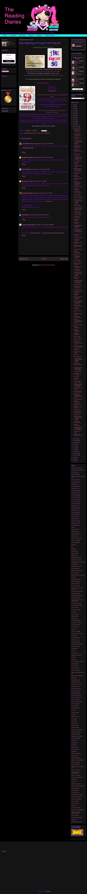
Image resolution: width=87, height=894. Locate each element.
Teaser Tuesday (77, 194)
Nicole (24, 181)
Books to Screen (74, 583)
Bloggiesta (73, 555)
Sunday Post (74, 764)
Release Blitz (74, 734)
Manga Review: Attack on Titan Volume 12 (77, 130)
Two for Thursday (75, 807)
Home (5, 35)
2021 (74, 113)
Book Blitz (73, 564)
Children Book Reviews (76, 595)
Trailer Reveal (74, 801)
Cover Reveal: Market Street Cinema (77, 257)
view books (83, 49)
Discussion (73, 618)
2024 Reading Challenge (78, 42)
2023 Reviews (74, 523)
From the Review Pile (75, 644)
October (76, 438)
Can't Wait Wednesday (76, 591)
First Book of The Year (76, 633)
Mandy (9, 42)
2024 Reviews (74, 525)
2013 (74, 459)
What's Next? (76, 376)
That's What (73, 790)
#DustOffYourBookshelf (76, 470)
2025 (74, 106)
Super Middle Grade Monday (77, 766)
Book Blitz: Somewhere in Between (77, 330)
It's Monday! (73, 665)
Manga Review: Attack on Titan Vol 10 (78, 151)
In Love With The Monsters (77, 661)
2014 (74, 457)
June (75, 446)
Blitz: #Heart (76, 354)
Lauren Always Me (28, 224)
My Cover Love (74, 699)
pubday (73, 714)
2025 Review (74, 529)
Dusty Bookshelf (74, 620)
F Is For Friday (74, 626)
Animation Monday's (75, 538)
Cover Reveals (74, 609)
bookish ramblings (75, 579)
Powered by (9, 64)
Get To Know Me (74, 646)
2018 (74, 119)
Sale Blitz (73, 751)
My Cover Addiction (75, 697)
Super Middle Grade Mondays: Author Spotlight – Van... (78, 158)
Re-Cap (73, 718)
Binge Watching (74, 542)
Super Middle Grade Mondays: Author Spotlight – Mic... (78, 209)
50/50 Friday (74, 536)
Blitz (72, 549)
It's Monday (73, 663)
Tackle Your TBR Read (76, 777)
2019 (74, 117)
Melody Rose (76, 85)
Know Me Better (74, 670)
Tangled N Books (27, 157)
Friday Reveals (74, 642)
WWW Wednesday (75, 821)
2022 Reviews (74, 518)
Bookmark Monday (75, 581)
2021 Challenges (74, 514)
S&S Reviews (74, 749)
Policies (31, 35)
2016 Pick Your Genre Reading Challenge (77, 134)
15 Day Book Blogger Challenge (78, 476)
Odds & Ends (74, 705)
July (75, 444)
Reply (24, 152)
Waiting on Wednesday (76, 809)
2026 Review (74, 531)
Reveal (72, 740)
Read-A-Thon (74, 727)
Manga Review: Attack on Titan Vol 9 (78, 364)
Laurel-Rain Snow (28, 143)
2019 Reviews (74, 510)
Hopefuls (73, 659)
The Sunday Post (77, 160)
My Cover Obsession (75, 701)
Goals (72, 650)
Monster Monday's (75, 688)
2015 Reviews (74, 492)
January (76, 455)
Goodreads (52, 91)
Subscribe (8, 61)
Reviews (39, 35)
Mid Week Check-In (75, 684)
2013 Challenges (74, 482)
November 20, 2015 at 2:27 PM (42, 193)
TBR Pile (73, 779)
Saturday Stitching (75, 753)
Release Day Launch (75, 736)
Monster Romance (75, 690)
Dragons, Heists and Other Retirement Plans (77, 62)
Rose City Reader (55, 69)
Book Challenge (74, 568)
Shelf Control (74, 755)
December (76, 126)
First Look (73, 635)
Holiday (73, 657)
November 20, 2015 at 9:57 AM (40, 169)
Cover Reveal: (77, 414)
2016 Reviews (74, 497)
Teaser (72, 781)
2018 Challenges (74, 503)
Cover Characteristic (75, 605)
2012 (74, 461)
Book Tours (73, 572)
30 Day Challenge (75, 533)
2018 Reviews (74, 505)
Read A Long (74, 723)
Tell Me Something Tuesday (77, 786)
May (75, 447)
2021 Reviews (74, 516)
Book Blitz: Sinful (77, 284)
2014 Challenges (74, 486)
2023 (74, 110)
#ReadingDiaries (74, 474)
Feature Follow (74, 631)
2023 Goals (22, 35)
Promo (72, 710)
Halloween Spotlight (75, 655)
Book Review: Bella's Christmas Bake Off (78, 246)
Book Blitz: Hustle (77, 254)
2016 (74, 122)
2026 (74, 104)
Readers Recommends (76, 729)
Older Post (64, 259)
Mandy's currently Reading (77, 58)
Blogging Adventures (75, 557)
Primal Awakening (76, 84)
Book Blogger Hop (75, 566)
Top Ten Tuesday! (77, 196)
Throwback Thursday (75, 794)
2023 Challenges (74, 520)
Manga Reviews (74, 682)
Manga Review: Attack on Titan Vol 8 (78, 435)
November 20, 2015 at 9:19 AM (43, 157)
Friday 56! (49, 201)
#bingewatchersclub (75, 467)
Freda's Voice (55, 73)
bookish (73, 577)
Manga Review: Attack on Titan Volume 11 (77, 147)
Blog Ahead (73, 551)
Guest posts (73, 652)
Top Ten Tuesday (74, 799)
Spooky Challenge (75, 757)
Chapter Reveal (74, 593)
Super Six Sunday (75, 769)
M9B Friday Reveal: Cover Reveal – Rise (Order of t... (78, 169)
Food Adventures (74, 637)
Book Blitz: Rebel (77, 340)
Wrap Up (73, 819)
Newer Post (23, 259)
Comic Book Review (75, 603)
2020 (74, 115)
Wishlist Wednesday (78, 186)
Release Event (74, 738)
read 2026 (73, 721)
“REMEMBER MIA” (28, 148)
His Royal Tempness (76, 80)
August (75, 442)
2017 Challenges (74, 499)
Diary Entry (73, 616)
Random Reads (74, 716)
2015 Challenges (74, 490)
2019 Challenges (74, 507)
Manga (72, 677)
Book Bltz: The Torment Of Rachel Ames (78, 343)
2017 (74, 121)
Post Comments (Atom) (48, 265)
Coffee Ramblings (75, 597)
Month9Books (74, 692)
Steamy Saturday (75, 762)
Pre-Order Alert (74, 708)
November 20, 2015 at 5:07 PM (39, 215)
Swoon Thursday (74, 775)
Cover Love (73, 607)
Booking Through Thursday (77, 575)
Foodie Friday (74, 639)
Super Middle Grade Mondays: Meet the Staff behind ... (78, 281)
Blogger (48, 891)
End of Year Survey (75, 622)
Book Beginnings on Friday (32, 133)
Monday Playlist (74, 686)
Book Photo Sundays (75, 570)
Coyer (72, 611)
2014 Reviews (74, 488)
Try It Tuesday (74, 803)
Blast (72, 544)
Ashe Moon (76, 69)
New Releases (74, 703)
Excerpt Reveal (74, 624)
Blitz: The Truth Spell (78, 197)
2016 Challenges (74, 494)
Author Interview (74, 540)
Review (72, 744)
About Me (13, 35)
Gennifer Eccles (27, 193)
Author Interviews (50, 35)
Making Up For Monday (76, 675)
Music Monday (35, 233)
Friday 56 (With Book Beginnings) (53, 233)
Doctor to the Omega (76, 68)
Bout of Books (74, 585)
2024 (74, 108)
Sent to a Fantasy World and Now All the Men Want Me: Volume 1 (77, 73)
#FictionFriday (74, 472)
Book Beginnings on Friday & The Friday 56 (78, 226)
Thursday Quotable (75, 796)
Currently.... (73, 613)
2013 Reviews (74, 484)
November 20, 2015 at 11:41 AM (36, 181)
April (75, 449)
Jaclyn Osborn (74, 76)
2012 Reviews (74, 479)
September (76, 440)
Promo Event (74, 712)
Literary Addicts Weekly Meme (77, 672)
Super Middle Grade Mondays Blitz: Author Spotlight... (78, 368)
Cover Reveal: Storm (78, 237)
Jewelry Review (74, 668)
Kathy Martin (26, 169)
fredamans (25, 215)
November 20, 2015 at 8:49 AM (43, 143)
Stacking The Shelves (75, 760)
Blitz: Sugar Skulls (77, 356)
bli (71, 546)
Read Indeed (74, 725)
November (76, 128)
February (76, 453)
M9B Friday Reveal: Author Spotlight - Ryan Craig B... (78, 385)
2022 (74, 112)
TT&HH (73, 805)
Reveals (73, 742)
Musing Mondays (74, 695)
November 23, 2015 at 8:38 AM (44, 224)
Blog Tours (73, 553)
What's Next (73, 815)
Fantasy (73, 629)
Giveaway (73, 648)
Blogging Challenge (75, 559)
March (75, 451)
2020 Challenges (74, 512)
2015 (74, 124)
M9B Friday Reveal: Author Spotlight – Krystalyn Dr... (78, 302)
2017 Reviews (74, 501)
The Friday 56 (45, 133)
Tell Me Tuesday (74, 788)
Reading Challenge (75, 731)
